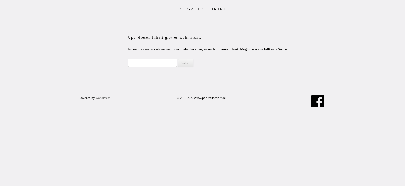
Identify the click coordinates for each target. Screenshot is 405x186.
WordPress (103, 98)
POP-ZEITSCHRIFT (202, 9)
